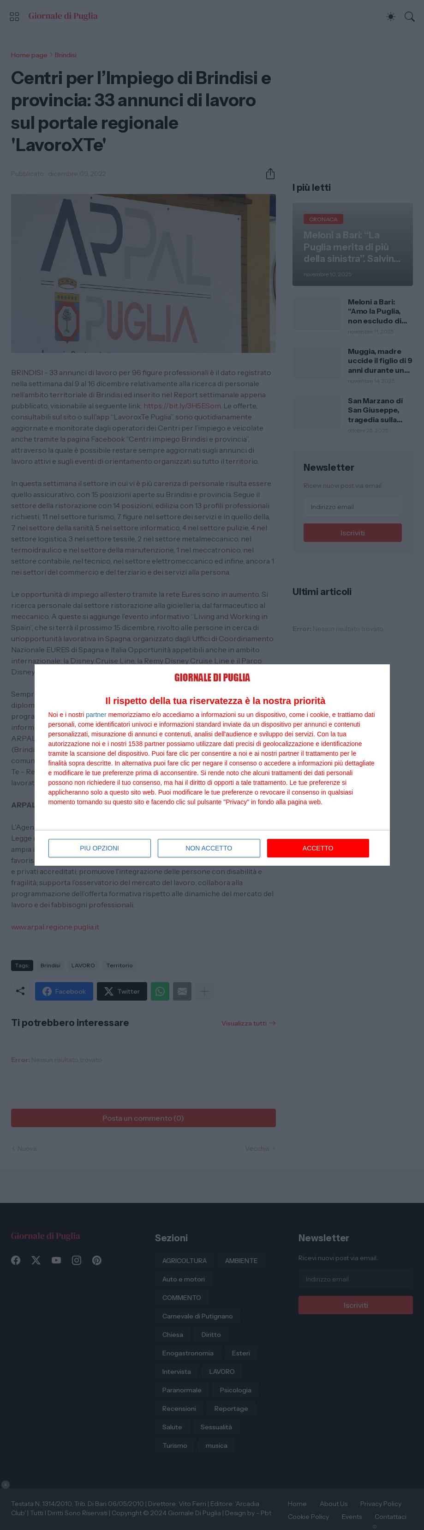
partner (96, 714)
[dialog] (212, 765)
